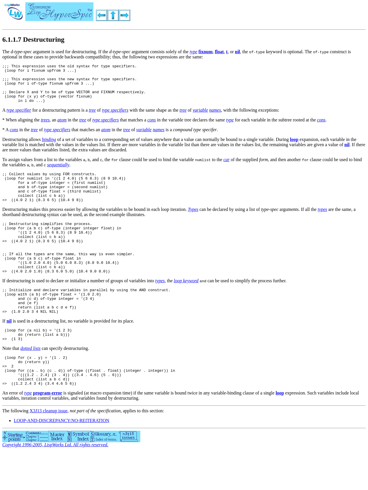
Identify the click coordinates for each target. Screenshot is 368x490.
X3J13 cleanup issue (49, 448)
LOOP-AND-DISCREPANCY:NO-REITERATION (61, 458)
